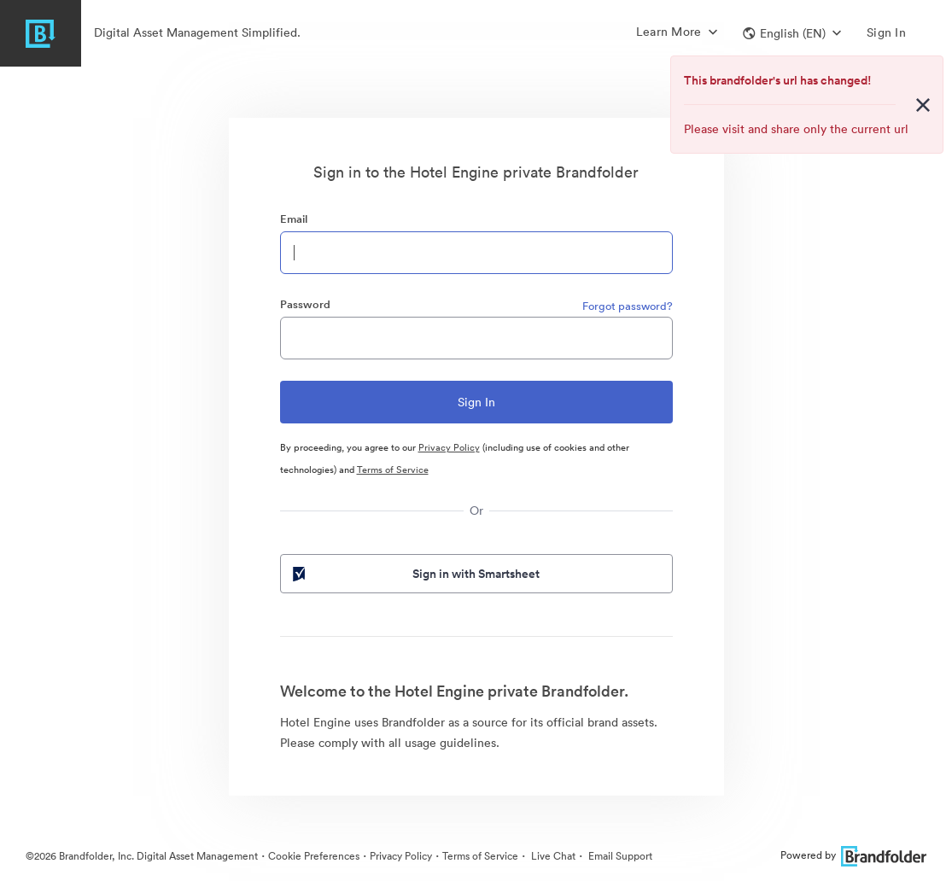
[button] (792, 33)
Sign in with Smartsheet (414, 573)
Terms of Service (393, 469)
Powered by (853, 855)
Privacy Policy (449, 447)
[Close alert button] (923, 105)
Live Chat (552, 856)
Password (305, 304)
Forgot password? (627, 306)
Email (293, 219)
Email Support (619, 856)
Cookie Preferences (313, 856)
